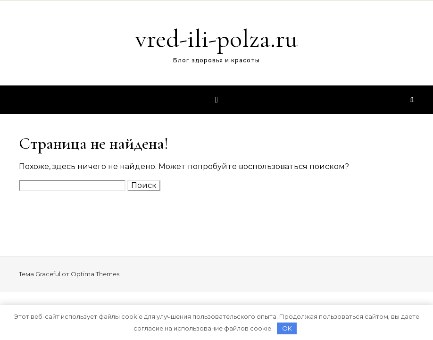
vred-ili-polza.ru (216, 38)
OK (287, 328)
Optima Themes (95, 274)
